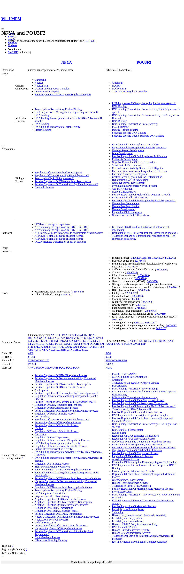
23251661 (141, 304)
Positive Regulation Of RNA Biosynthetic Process (61, 375)
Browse (12, 36)
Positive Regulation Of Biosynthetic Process (58, 422)
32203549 (143, 290)
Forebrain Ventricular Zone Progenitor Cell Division (139, 171)
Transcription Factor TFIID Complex (131, 485)
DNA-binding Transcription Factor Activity (57, 126)
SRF (46, 346)
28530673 (132, 293)
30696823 (132, 272)
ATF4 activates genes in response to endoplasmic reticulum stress (69, 232)
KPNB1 (78, 340)
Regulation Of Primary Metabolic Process (56, 431)
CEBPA (79, 337)
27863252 (66, 294)
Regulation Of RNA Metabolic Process (55, 413)
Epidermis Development (125, 159)
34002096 (136, 257)
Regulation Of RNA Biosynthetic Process (56, 407)
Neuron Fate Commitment (125, 203)
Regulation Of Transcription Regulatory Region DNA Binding (144, 462)
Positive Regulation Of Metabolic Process (56, 425)
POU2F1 (67, 343)
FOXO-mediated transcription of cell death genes (60, 241)
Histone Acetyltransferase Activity (130, 482)
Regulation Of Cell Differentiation (130, 197)
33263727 (158, 257)
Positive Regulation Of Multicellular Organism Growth (141, 194)
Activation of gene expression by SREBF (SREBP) (61, 227)
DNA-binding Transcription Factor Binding (135, 388)
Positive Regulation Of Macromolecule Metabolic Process (65, 401)
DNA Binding (42, 124)
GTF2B (139, 340)
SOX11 (136, 343)
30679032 (171, 325)
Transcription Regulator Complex (129, 91)
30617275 (139, 322)
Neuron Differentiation (124, 191)
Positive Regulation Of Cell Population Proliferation (139, 156)
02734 (109, 356)
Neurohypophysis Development (128, 182)
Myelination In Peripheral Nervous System (134, 185)
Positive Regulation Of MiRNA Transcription (58, 513)
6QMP (39, 367)
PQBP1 (119, 343)
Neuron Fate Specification (125, 206)
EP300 (44, 340)
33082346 (150, 322)
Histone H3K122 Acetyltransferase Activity (135, 524)
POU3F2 (144, 62)
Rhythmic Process (44, 187)
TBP (143, 343)
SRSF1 (52, 346)
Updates (12, 45)
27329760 (170, 257)
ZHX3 (85, 349)
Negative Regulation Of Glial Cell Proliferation (137, 450)
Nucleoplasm (41, 85)
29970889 (160, 313)
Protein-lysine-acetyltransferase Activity (133, 471)
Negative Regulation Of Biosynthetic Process (58, 528)
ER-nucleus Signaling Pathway (51, 540)
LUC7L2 (87, 340)
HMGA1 (63, 340)
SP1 (102, 343)
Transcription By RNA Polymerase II (54, 178)
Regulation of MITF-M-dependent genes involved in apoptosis (145, 232)
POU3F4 (110, 343)
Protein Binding (43, 129)
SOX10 (128, 343)
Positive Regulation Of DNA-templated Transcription (63, 181)
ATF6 (68, 335)
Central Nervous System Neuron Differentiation (137, 177)
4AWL (31, 367)
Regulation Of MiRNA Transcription (54, 507)
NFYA (66, 62)
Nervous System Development (128, 150)
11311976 (89, 40)
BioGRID (13, 52)
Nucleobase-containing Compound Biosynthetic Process (141, 441)
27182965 (140, 307)
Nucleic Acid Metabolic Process (51, 519)
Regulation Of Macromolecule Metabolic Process (60, 446)
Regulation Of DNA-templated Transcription (58, 172)
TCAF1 (84, 346)
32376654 (140, 260)
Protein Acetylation (122, 491)
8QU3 (69, 367)
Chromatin (40, 79)
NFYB (96, 340)
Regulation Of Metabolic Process (52, 463)
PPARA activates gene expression (52, 224)
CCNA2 (41, 337)
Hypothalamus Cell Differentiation (130, 179)
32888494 (77, 291)
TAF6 (76, 346)
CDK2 (60, 337)
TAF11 (60, 346)
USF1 (38, 349)
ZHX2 (77, 349)
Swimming (117, 512)
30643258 (152, 281)
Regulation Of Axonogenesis (127, 212)
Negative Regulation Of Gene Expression (133, 162)
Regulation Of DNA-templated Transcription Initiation (63, 487)
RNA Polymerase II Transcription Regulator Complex (63, 94)
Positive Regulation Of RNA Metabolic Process (59, 387)
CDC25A (51, 337)
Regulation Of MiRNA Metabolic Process (56, 510)
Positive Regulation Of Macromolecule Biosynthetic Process (66, 410)
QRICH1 (94, 343)
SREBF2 (38, 346)
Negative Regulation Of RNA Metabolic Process (60, 499)
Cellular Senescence (45, 522)
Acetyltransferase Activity (125, 459)
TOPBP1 (93, 346)
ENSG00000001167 (38, 360)
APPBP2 (60, 335)
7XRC (109, 367)
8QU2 (62, 367)
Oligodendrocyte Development (128, 479)
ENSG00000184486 (116, 360)
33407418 (174, 287)
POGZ (58, 343)
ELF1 (37, 340)
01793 (31, 356)
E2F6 (31, 340)
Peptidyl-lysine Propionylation (128, 509)
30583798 (140, 278)
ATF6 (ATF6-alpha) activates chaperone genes (59, 235)
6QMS (54, 367)
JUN (71, 340)
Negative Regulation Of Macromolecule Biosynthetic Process (67, 516)
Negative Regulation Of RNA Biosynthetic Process (61, 504)
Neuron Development (123, 209)
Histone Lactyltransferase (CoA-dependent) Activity (139, 515)
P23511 (32, 364)
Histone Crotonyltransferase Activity (131, 532)
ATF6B (76, 335)
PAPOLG (49, 343)
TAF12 (68, 346)
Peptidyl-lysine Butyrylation (127, 518)
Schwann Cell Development (126, 165)
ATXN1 (84, 335)
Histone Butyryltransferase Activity (130, 530)
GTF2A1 (53, 340)
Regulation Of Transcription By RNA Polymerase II (62, 175)
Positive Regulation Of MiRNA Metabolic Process (61, 525)
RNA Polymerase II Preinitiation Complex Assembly (139, 541)
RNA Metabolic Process (47, 537)
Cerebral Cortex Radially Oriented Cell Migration (138, 168)
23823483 (137, 296)
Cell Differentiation (122, 188)
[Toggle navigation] (2, 28)
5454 (108, 353)
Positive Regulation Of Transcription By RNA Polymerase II (66, 184)
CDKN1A (69, 337)
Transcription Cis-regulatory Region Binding (58, 109)
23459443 (150, 310)
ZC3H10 (61, 349)
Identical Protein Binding (125, 129)
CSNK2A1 (90, 337)
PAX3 (170, 340)
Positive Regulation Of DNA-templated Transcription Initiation (68, 478)
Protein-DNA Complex (47, 91)
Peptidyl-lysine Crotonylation (127, 521)
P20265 (110, 364)
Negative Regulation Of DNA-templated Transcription (63, 502)
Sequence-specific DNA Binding (129, 132)
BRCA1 (32, 337)
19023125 (131, 266)
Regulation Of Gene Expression (51, 437)
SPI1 (30, 346)
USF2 (45, 349)
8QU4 (76, 367)
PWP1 (86, 343)
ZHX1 (70, 349)
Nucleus (39, 82)
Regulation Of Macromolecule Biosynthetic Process (62, 440)
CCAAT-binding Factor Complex (52, 88)
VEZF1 (53, 349)
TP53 (101, 346)
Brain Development (122, 153)
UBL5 (31, 349)
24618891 (147, 257)
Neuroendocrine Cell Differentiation (131, 215)
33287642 (162, 269)
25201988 (143, 275)
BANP (92, 335)
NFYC (31, 343)
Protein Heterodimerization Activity (53, 449)
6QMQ (47, 367)
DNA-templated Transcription (50, 493)
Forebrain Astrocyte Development (130, 174)
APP (52, 335)
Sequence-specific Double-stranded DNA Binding (138, 135)
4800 (30, 353)
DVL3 (99, 337)
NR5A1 (40, 343)
